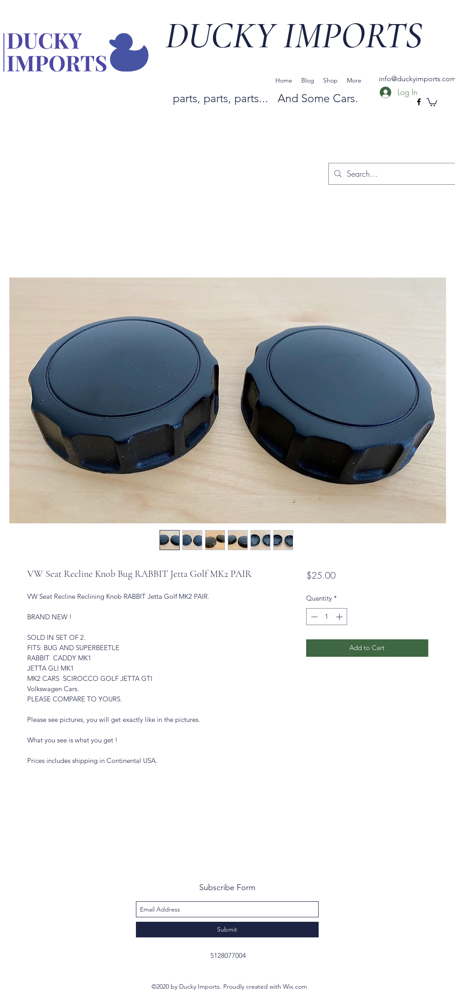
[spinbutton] (327, 617)
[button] (431, 101)
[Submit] (227, 929)
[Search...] (396, 174)
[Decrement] (313, 617)
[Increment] (340, 617)
